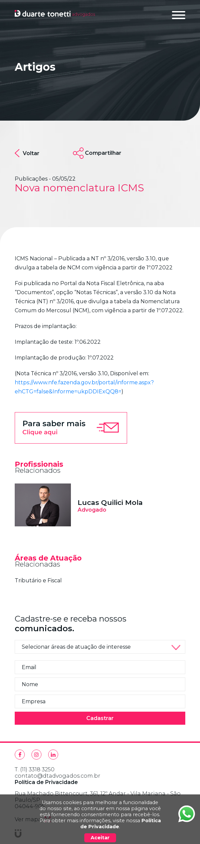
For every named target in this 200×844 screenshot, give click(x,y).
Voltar (27, 153)
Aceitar (100, 838)
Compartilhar (103, 153)
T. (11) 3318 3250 (35, 769)
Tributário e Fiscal (38, 580)
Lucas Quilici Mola (110, 502)
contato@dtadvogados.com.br (57, 776)
